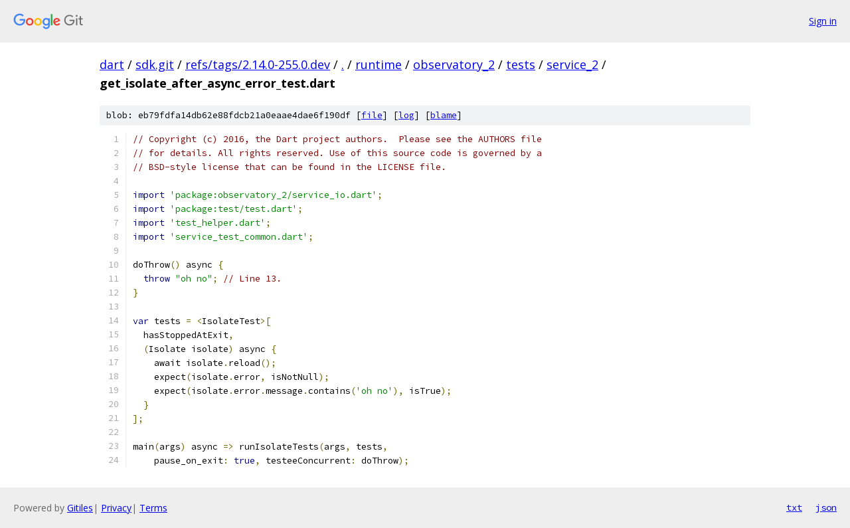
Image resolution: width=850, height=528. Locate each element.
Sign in (823, 21)
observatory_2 (454, 64)
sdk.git (154, 64)
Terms (153, 507)
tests (520, 64)
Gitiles (80, 507)
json (826, 507)
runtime (378, 64)
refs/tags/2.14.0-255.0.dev (257, 64)
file (371, 115)
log (406, 115)
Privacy (116, 507)
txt (794, 507)
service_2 (572, 64)
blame (443, 115)
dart (112, 64)
